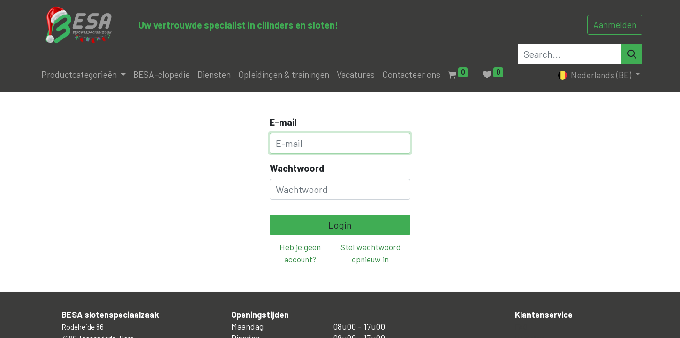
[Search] (631, 54)
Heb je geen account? (300, 253)
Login (340, 224)
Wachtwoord (297, 168)
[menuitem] (161, 74)
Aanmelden (614, 24)
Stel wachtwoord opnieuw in (370, 253)
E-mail (283, 122)
